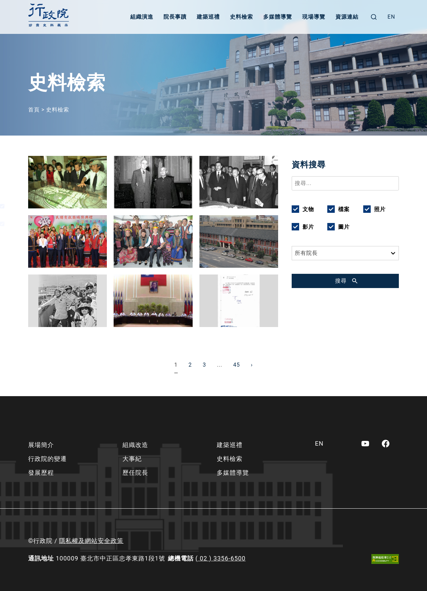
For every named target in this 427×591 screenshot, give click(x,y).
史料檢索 (241, 17)
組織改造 (135, 444)
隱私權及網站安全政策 (91, 540)
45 (236, 365)
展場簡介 (41, 444)
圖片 (344, 227)
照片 (380, 209)
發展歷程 (41, 472)
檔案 (344, 209)
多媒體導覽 (277, 17)
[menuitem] (391, 17)
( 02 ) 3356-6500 (220, 558)
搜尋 (341, 281)
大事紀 (132, 458)
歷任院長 (135, 472)
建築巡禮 (208, 17)
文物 (308, 209)
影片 (308, 227)
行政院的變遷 (47, 458)
